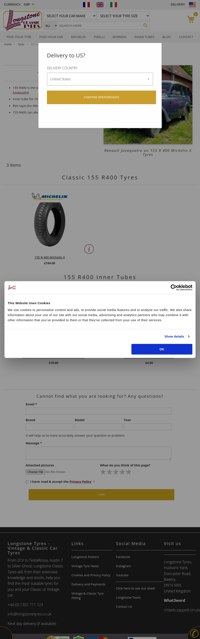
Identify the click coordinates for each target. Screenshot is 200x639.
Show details (174, 336)
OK (161, 349)
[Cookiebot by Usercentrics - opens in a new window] (173, 287)
